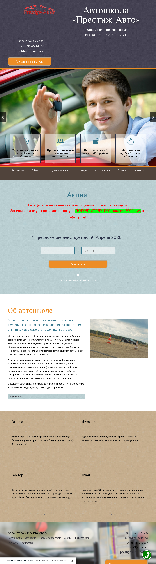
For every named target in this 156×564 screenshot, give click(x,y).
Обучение (37, 170)
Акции (83, 170)
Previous (3, 117)
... (42, 439)
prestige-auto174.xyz (134, 532)
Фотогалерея (102, 170)
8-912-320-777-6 (31, 41)
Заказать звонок (31, 61)
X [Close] (72, 561)
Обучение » (15, 377)
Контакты (139, 170)
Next (153, 117)
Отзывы (121, 170)
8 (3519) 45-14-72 (31, 46)
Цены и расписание (61, 170)
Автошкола (18, 170)
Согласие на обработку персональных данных (78, 261)
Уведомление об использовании (51, 560)
